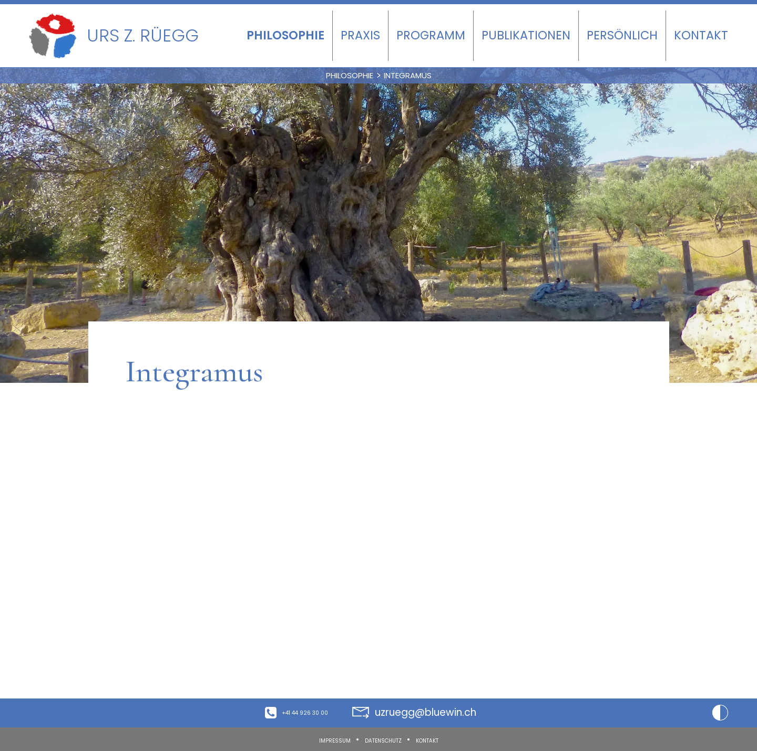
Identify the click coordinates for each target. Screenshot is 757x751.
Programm (430, 35)
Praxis (360, 35)
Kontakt (701, 35)
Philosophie (285, 35)
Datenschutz (382, 739)
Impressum (313, 739)
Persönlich (622, 35)
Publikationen (526, 35)
